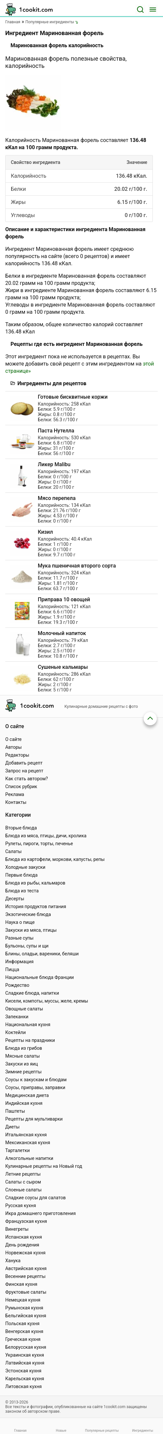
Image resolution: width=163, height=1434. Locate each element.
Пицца (12, 969)
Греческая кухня (22, 1339)
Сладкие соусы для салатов (35, 1197)
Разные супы (19, 938)
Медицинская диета (27, 1095)
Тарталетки (17, 1150)
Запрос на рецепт (24, 770)
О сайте (13, 739)
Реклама (14, 794)
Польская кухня (22, 1323)
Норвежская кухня (25, 1252)
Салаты (13, 851)
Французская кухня (26, 1221)
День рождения (22, 1244)
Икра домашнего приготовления (40, 1213)
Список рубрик (21, 786)
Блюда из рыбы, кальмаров (35, 883)
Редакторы (17, 755)
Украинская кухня (24, 1355)
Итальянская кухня (26, 1134)
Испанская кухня (23, 1237)
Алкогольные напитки (29, 1158)
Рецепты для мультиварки (34, 1119)
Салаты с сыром (23, 1182)
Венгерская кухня (24, 1331)
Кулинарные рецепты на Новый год (43, 1166)
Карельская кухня (24, 1378)
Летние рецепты (23, 1174)
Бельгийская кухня (25, 1315)
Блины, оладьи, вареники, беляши (42, 953)
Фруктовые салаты (25, 1292)
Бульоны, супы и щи (27, 945)
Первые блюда (21, 875)
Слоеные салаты (23, 1189)
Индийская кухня (23, 1103)
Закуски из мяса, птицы (31, 930)
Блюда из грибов (23, 1048)
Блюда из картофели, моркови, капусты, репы (55, 859)
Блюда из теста (22, 890)
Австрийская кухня (26, 1268)
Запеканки (16, 1016)
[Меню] (153, 9)
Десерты (14, 898)
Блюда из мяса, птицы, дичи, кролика (45, 835)
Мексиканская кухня (27, 1142)
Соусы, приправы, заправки (35, 1087)
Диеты (12, 1126)
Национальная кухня (27, 1024)
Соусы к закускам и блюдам (36, 1079)
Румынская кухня (24, 1307)
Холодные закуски (25, 867)
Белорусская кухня (25, 1347)
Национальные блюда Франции (39, 977)
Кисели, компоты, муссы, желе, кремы (46, 1001)
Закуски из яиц (21, 1063)
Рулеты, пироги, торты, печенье (39, 843)
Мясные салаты (22, 1056)
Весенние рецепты (25, 1276)
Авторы (13, 747)
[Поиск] (140, 9)
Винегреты (17, 1229)
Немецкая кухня (22, 1300)
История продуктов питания (35, 906)
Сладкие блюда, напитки (32, 993)
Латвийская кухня (24, 1362)
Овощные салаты (24, 1008)
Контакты (15, 802)
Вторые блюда (21, 827)
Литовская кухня (23, 1386)
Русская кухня (20, 1205)
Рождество (17, 985)
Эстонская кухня (23, 1370)
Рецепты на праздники (30, 1040)
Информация (19, 961)
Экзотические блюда (28, 914)
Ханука (12, 1260)
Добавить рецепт (24, 763)
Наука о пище (20, 922)
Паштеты (15, 1111)
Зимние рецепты (23, 1071)
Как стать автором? (26, 778)
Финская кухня (21, 1284)
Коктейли (15, 1032)
